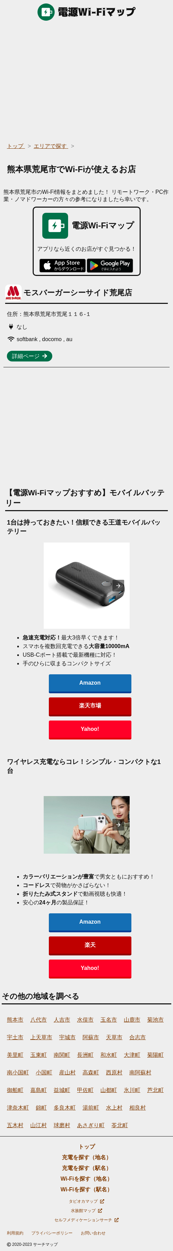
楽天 (90, 945)
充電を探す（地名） (86, 1157)
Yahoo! (90, 729)
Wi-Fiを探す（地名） (86, 1179)
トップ (86, 1147)
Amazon (89, 683)
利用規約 (15, 1233)
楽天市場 (90, 705)
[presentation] (118, 586)
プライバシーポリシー (52, 1233)
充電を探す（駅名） (86, 1168)
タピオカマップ (86, 1201)
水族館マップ (86, 1210)
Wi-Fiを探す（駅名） (86, 1189)
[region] (86, 79)
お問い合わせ (93, 1233)
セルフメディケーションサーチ (86, 1220)
